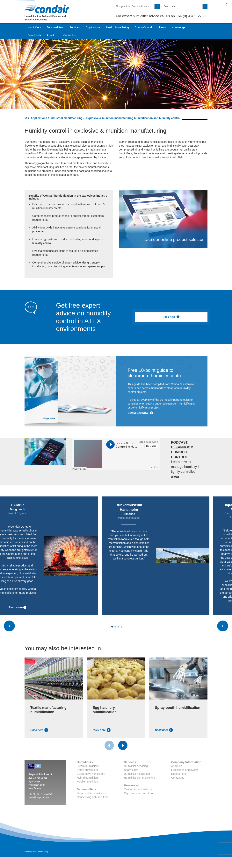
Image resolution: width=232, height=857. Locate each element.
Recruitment (178, 773)
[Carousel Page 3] (118, 627)
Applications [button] (93, 27)
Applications (39, 118)
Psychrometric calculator (139, 793)
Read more (17, 607)
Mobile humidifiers (88, 781)
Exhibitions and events (185, 769)
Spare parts (131, 769)
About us (52, 35)
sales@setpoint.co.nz (39, 797)
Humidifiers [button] (34, 27)
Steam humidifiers (88, 766)
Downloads (34, 35)
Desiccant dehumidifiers (91, 793)
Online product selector (138, 789)
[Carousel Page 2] (115, 627)
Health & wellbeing (117, 27)
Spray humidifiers (87, 769)
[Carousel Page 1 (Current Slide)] (112, 627)
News (162, 27)
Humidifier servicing (136, 766)
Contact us (69, 35)
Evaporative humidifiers (91, 773)
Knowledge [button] (178, 27)
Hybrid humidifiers (88, 777)
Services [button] (74, 27)
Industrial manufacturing (67, 118)
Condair (47, 8)
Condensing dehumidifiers (92, 797)
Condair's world (144, 27)
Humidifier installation (137, 773)
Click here (171, 317)
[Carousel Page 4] (121, 627)
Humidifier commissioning (139, 777)
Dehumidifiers (55, 27)
